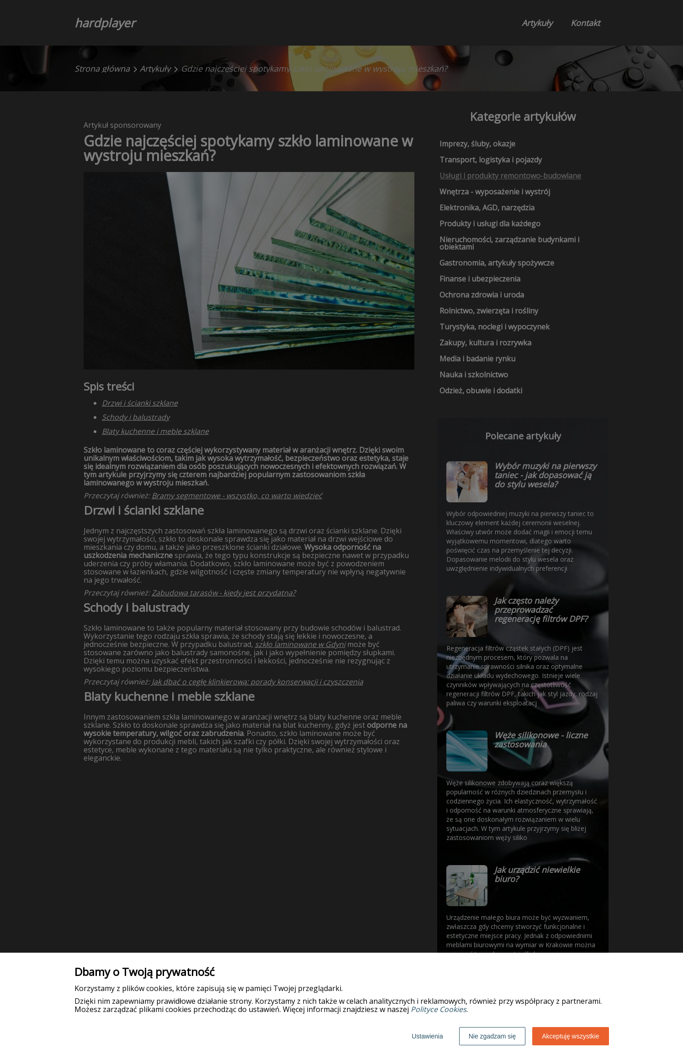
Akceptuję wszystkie (570, 1036)
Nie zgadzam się (492, 1036)
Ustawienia (427, 1036)
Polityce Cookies (438, 1009)
